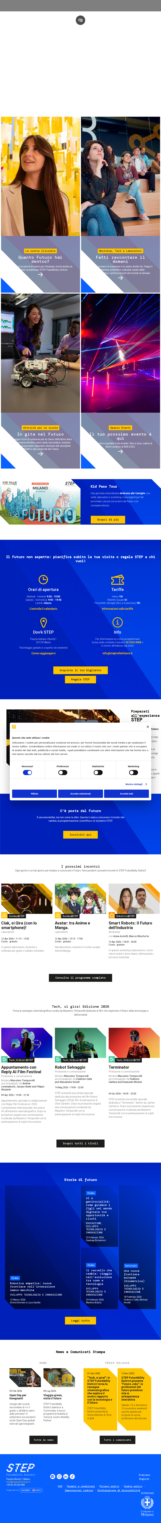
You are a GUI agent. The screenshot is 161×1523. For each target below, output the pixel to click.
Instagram (59, 1476)
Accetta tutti (126, 793)
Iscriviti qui (80, 835)
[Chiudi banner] (148, 727)
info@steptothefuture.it (118, 653)
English (144, 1479)
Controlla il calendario (43, 608)
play (80, 20)
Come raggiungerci (43, 653)
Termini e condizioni (81, 1486)
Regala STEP (80, 679)
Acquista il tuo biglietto (80, 670)
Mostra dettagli (133, 784)
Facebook (52, 1476)
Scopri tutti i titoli (80, 1143)
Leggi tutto (80, 1320)
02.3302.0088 (133, 642)
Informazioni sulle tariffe (117, 608)
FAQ (60, 1486)
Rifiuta (34, 793)
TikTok (72, 1476)
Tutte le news (43, 1440)
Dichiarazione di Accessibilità (119, 1490)
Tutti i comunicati (117, 1440)
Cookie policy (133, 1486)
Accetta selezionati (80, 793)
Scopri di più (108, 519)
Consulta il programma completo (80, 978)
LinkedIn (65, 1476)
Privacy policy (109, 1486)
